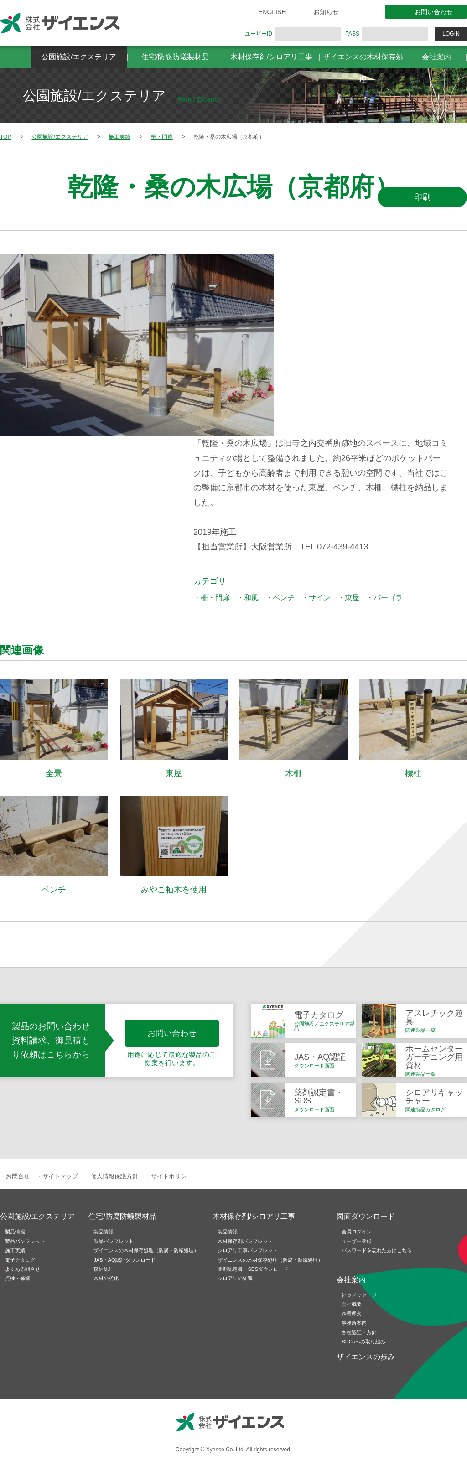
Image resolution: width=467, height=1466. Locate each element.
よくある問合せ (22, 1269)
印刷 (422, 197)
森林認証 (103, 1269)
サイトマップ (60, 1176)
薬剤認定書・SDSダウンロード (253, 1269)
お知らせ (326, 12)
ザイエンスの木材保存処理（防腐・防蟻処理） (146, 1250)
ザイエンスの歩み (366, 1357)
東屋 (352, 597)
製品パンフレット (25, 1241)
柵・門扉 (215, 597)
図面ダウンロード (366, 1216)
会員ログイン (357, 1231)
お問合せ (18, 1176)
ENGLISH (272, 12)
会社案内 (436, 57)
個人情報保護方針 (114, 1176)
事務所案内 (354, 1323)
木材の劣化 (106, 1278)
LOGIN (450, 34)
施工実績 (15, 1250)
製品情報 (15, 1231)
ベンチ (284, 597)
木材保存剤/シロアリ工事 (271, 57)
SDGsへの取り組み (363, 1341)
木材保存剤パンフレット (245, 1241)
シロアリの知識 (235, 1278)
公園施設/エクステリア (79, 57)
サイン (320, 597)
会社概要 (352, 1304)
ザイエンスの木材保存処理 (363, 60)
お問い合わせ (434, 12)
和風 (251, 597)
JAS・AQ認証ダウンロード (124, 1260)
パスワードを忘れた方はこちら (377, 1250)
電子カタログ (20, 1260)
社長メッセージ (359, 1295)
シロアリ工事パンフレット (248, 1250)
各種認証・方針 (359, 1332)
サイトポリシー (171, 1176)
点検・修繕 (17, 1278)
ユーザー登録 (357, 1241)
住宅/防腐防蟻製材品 (175, 57)
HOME (15, 57)
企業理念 (352, 1313)
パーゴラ (388, 597)
